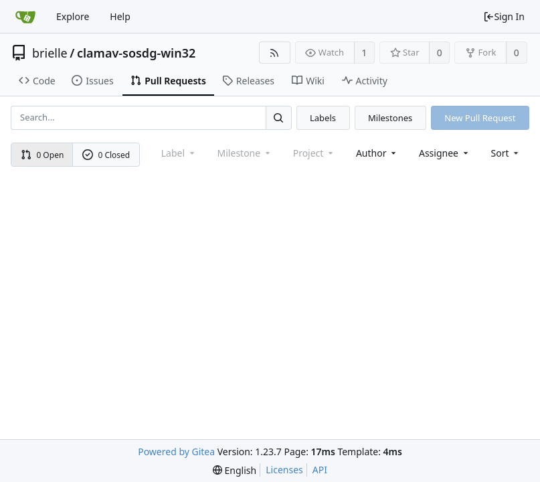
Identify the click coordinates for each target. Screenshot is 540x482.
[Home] (25, 17)
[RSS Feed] (274, 53)
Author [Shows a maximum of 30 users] (377, 153)
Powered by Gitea (176, 451)
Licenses (284, 469)
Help (120, 16)
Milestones (390, 118)
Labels (323, 118)
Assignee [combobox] (444, 153)
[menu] (506, 153)
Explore (72, 16)
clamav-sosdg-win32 (136, 53)
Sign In (504, 16)
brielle (50, 53)
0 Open (42, 155)
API (319, 469)
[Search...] (278, 117)
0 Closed (106, 155)
